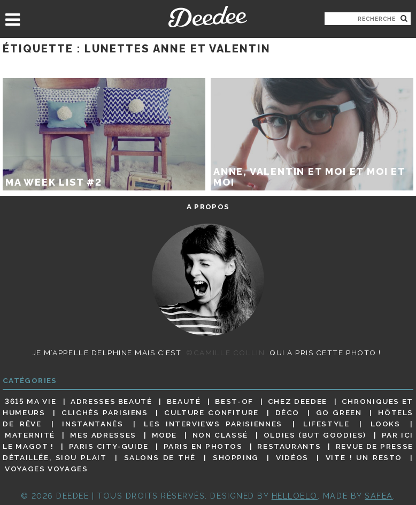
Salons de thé (160, 457)
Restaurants (289, 446)
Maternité (30, 435)
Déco (287, 412)
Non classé (220, 435)
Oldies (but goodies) (315, 435)
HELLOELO (295, 495)
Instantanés (92, 423)
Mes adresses (103, 435)
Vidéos (292, 457)
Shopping (236, 457)
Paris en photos (203, 446)
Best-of (234, 401)
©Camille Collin (225, 352)
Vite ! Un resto (364, 457)
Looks (385, 423)
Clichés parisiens (104, 412)
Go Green (339, 412)
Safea (379, 495)
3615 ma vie (30, 401)
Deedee (207, 16)
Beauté (184, 401)
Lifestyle (326, 423)
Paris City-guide (109, 446)
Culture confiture (211, 412)
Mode (165, 435)
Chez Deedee (297, 401)
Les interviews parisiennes (213, 423)
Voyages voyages (46, 469)
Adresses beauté (111, 401)
